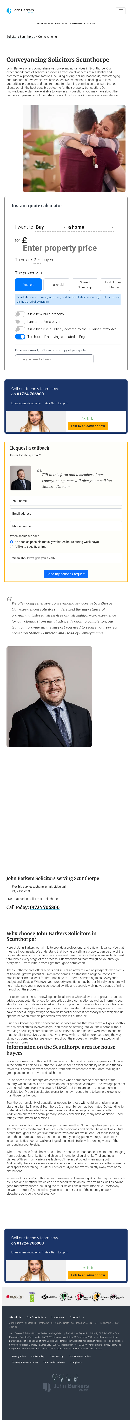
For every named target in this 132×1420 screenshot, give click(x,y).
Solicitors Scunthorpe (20, 36)
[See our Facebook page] (54, 1376)
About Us (15, 1317)
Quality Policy (56, 1356)
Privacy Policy (19, 1356)
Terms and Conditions (54, 1362)
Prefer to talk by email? (25, 455)
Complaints (76, 1362)
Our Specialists (36, 1317)
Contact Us (77, 1317)
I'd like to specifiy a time (30, 546)
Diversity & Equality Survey (25, 1362)
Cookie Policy (37, 1356)
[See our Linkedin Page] (68, 1376)
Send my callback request (66, 574)
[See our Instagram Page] (75, 1376)
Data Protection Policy (80, 1356)
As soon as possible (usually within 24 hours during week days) (57, 542)
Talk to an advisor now (88, 426)
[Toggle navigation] (121, 10)
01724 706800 (30, 394)
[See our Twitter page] (61, 1376)
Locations (57, 1317)
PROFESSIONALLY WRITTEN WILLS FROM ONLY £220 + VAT (66, 23)
